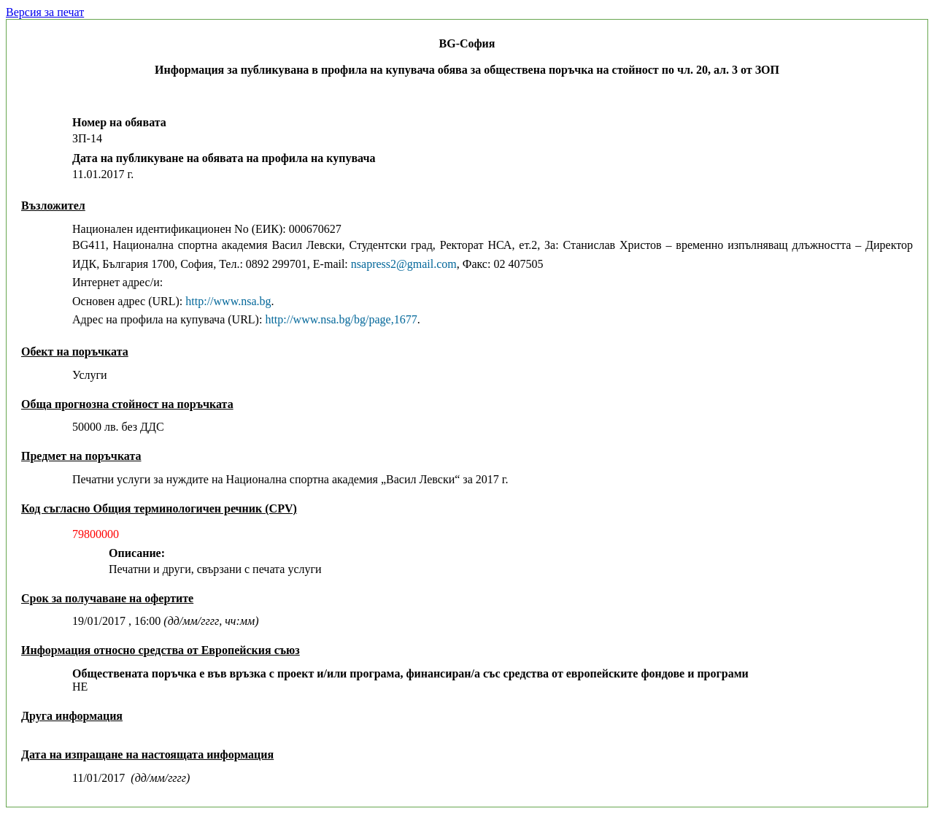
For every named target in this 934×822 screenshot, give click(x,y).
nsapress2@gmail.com (404, 264)
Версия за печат (45, 12)
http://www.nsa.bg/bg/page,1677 (341, 319)
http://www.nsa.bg (228, 301)
